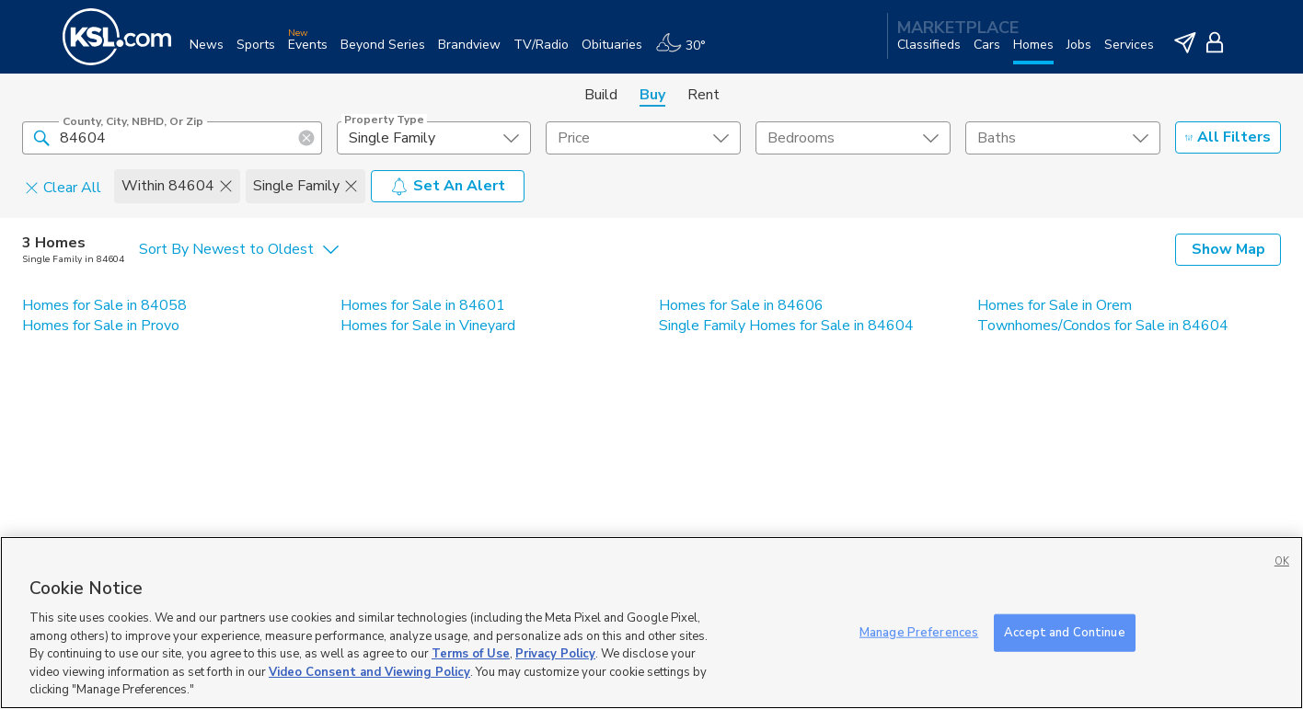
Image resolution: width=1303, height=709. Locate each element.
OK (1281, 561)
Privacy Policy (555, 654)
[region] (651, 622)
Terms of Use (471, 654)
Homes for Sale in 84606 (741, 305)
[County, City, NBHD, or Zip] (172, 137)
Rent (703, 95)
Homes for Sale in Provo (100, 325)
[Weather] (687, 52)
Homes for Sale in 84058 (104, 305)
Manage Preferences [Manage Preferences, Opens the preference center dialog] (918, 631)
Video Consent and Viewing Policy (369, 672)
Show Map (1228, 249)
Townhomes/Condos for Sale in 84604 (1102, 325)
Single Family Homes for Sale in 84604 (786, 325)
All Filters (1228, 137)
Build (600, 95)
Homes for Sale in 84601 (422, 305)
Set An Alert (447, 186)
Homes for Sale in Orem (1054, 305)
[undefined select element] (434, 138)
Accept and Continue (1064, 631)
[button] (41, 137)
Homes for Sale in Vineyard (427, 325)
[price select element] (643, 138)
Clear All (63, 186)
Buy (652, 95)
